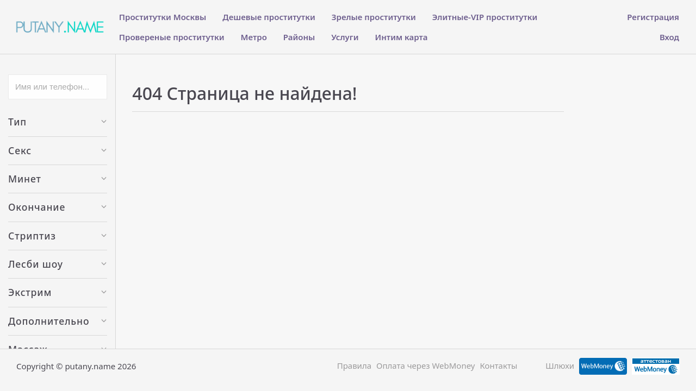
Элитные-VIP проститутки (485, 16)
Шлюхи (559, 365)
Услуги (344, 36)
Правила (354, 365)
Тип (57, 121)
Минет (57, 178)
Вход (669, 36)
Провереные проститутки (172, 36)
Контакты (498, 365)
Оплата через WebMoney (425, 365)
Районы (299, 36)
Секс (57, 150)
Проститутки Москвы (163, 16)
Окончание (57, 206)
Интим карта (401, 36)
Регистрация (653, 16)
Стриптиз (57, 235)
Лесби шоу (57, 263)
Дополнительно (57, 320)
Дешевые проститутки (268, 16)
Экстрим (57, 292)
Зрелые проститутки (374, 16)
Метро (254, 36)
